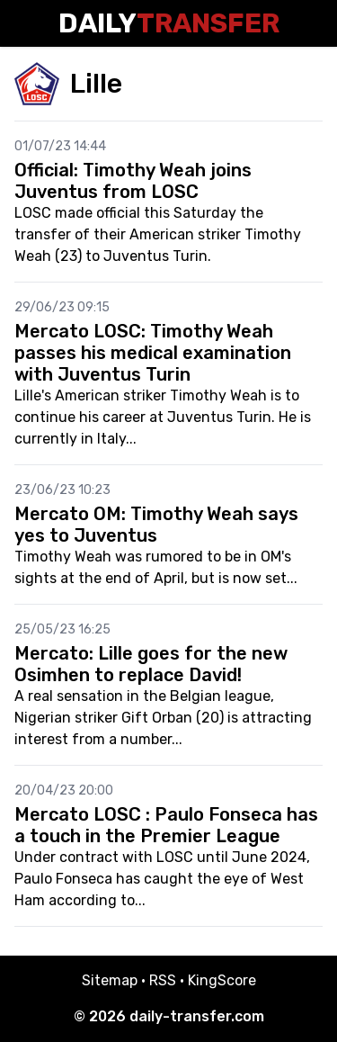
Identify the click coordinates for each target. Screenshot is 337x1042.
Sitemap (109, 980)
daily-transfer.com (196, 1016)
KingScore (222, 980)
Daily (168, 23)
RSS (162, 980)
